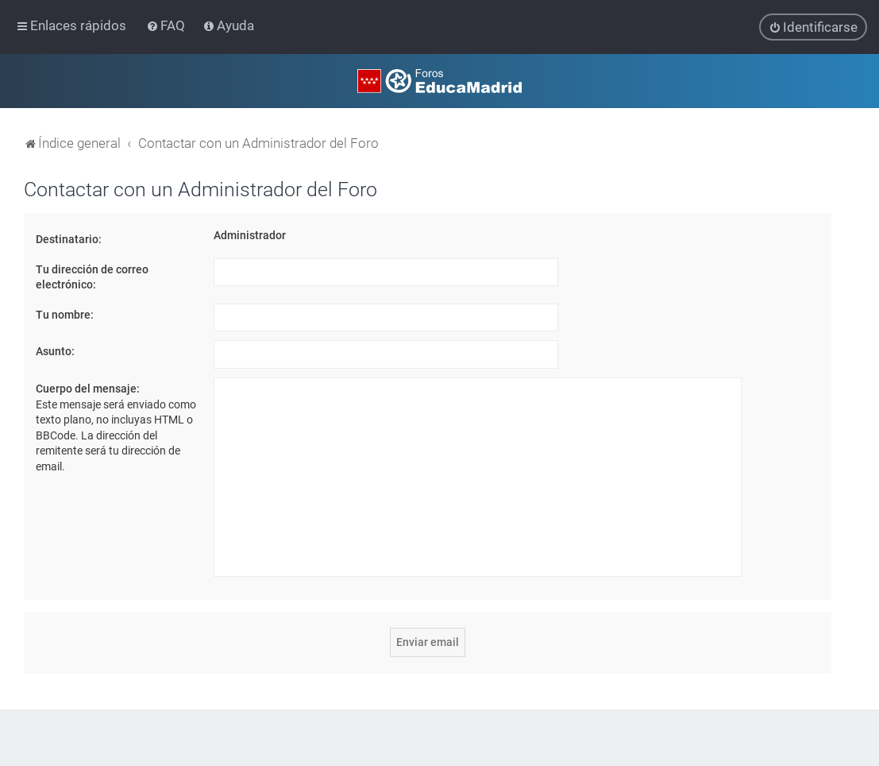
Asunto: (55, 351)
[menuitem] (167, 25)
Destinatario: (69, 238)
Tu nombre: (65, 314)
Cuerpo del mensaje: (88, 387)
